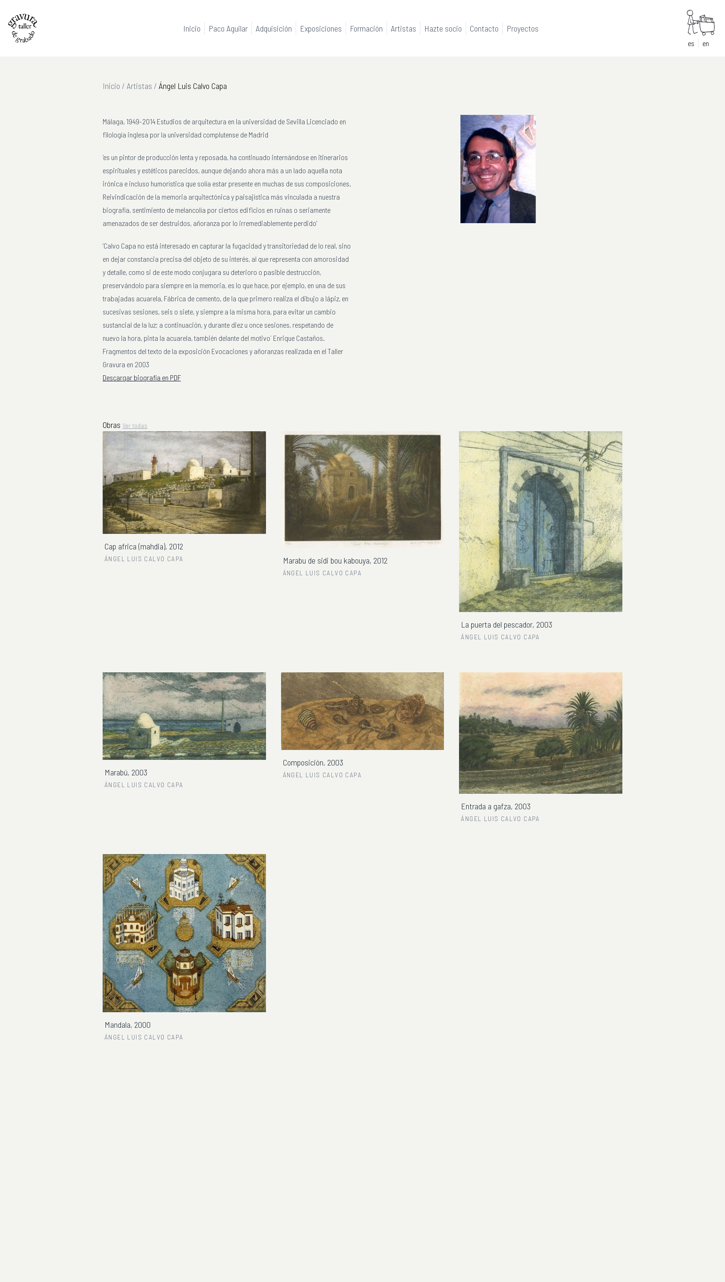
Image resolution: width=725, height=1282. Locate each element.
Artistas (139, 86)
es (691, 43)
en (705, 43)
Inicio (111, 86)
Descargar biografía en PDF (142, 377)
